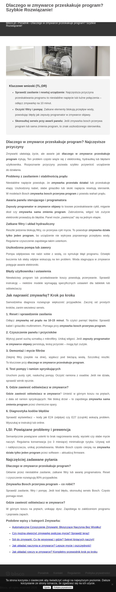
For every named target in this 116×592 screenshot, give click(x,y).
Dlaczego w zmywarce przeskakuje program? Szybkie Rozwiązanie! (51, 24)
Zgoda (47, 587)
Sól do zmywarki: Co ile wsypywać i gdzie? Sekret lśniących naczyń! (53, 539)
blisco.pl (11, 23)
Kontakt (58, 573)
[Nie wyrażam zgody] (112, 584)
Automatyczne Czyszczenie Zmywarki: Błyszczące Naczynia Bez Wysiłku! (56, 527)
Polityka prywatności (97, 573)
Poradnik (23, 23)
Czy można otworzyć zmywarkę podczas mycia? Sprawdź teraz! (50, 533)
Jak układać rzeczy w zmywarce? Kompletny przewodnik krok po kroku (54, 551)
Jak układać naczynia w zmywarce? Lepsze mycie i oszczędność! (51, 545)
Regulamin (74, 573)
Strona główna (14, 44)
